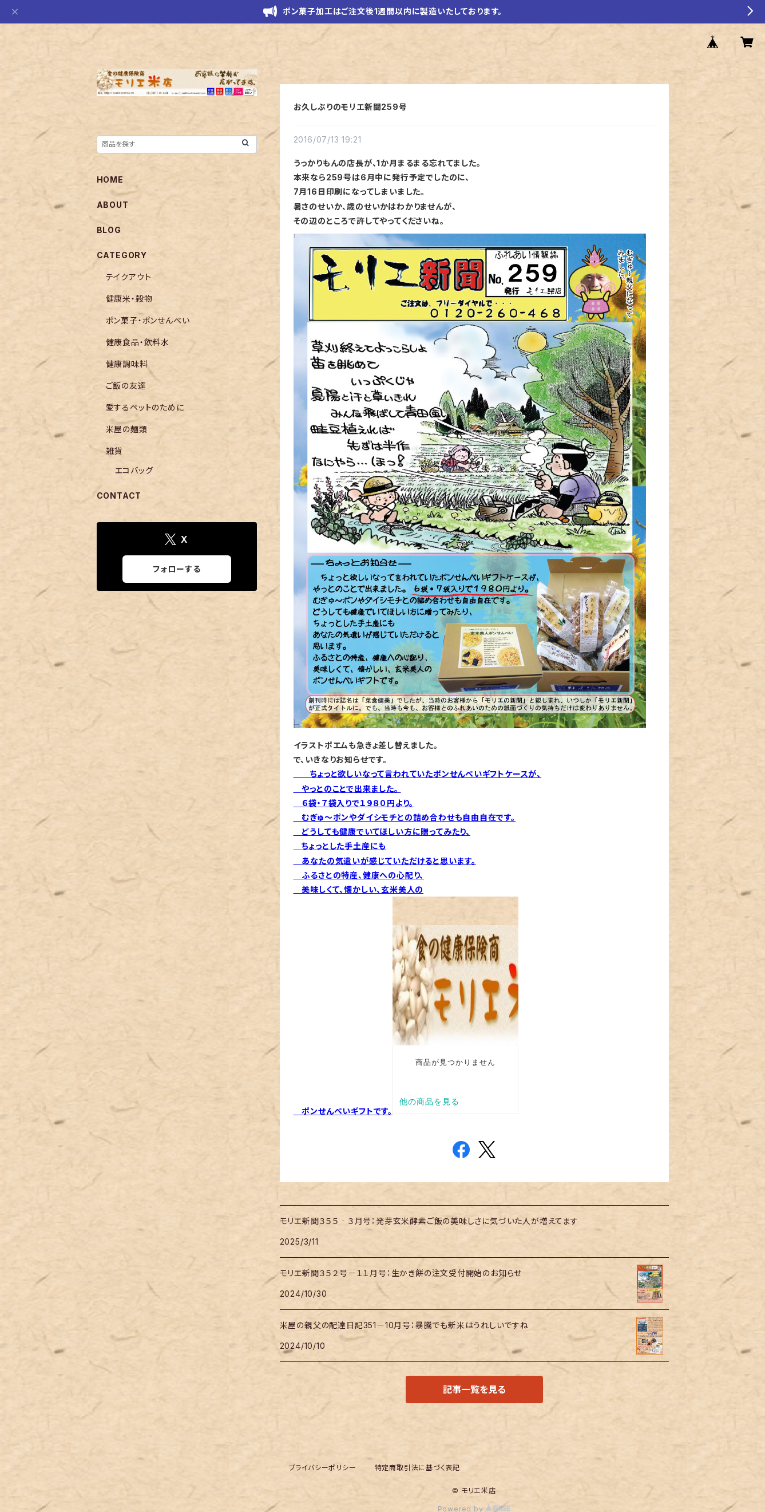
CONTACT (119, 495)
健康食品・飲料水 (137, 342)
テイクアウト (129, 277)
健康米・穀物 (129, 298)
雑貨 (114, 451)
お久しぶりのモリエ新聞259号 (350, 107)
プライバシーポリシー (322, 1467)
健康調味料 (127, 364)
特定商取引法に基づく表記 (418, 1467)
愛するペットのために (145, 407)
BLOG (109, 230)
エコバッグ (134, 470)
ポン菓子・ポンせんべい (148, 320)
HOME (110, 179)
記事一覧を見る (474, 1389)
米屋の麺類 (127, 429)
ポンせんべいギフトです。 (343, 1111)
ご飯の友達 (126, 385)
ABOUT (113, 205)
